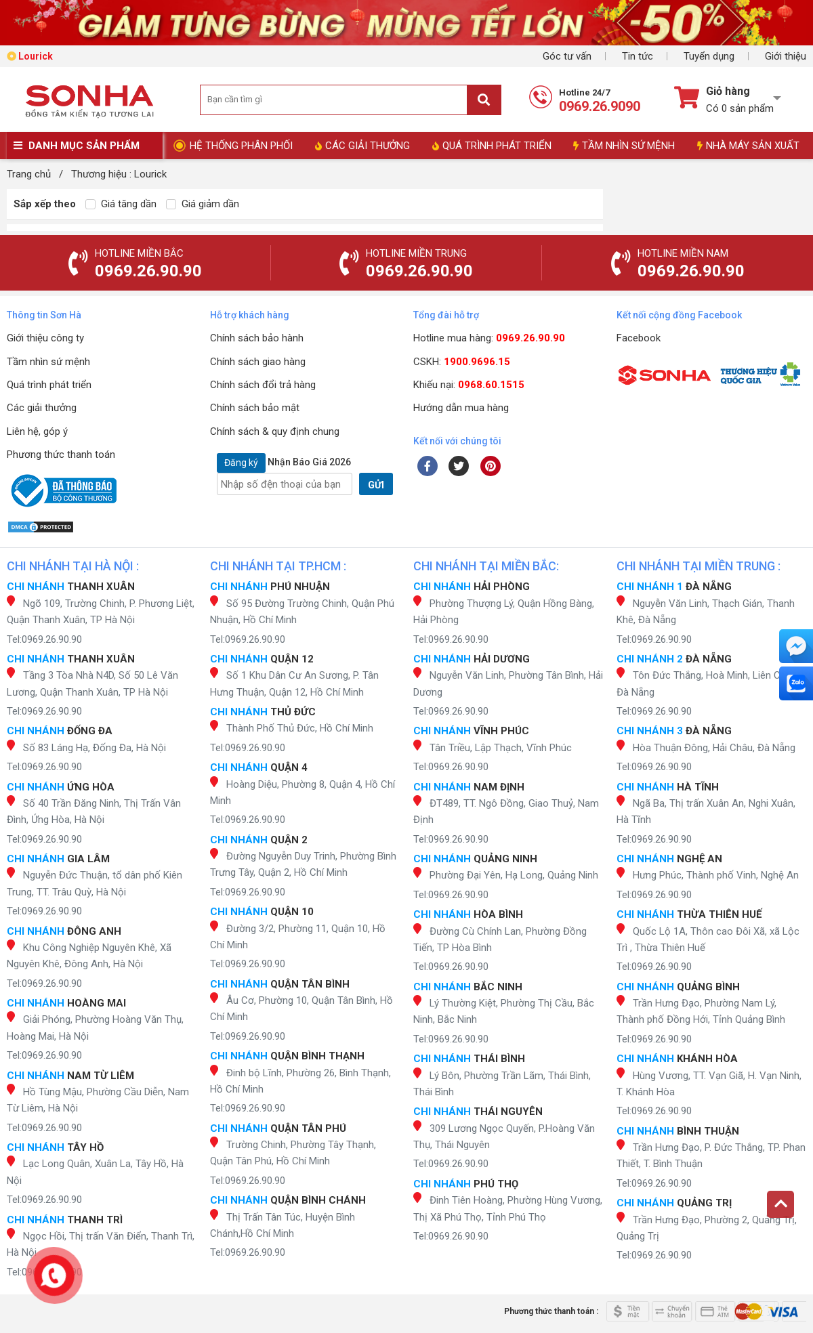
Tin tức (637, 56)
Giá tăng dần (121, 204)
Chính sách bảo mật (254, 408)
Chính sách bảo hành (257, 338)
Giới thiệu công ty (45, 338)
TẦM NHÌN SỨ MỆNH (624, 146)
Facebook (639, 338)
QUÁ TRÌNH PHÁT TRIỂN (491, 146)
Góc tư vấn (567, 56)
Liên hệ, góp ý (37, 431)
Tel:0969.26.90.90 (44, 639)
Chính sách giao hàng (258, 362)
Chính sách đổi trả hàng (263, 385)
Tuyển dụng (709, 56)
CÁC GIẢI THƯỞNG (362, 146)
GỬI (376, 485)
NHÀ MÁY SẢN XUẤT (748, 146)
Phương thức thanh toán (61, 454)
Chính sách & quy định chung (274, 431)
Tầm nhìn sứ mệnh (48, 362)
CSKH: (461, 362)
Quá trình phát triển (49, 385)
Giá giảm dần (202, 204)
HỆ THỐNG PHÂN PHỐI (241, 146)
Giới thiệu (785, 56)
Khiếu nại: (468, 385)
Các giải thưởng (42, 408)
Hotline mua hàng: (489, 338)
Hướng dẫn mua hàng (461, 408)
